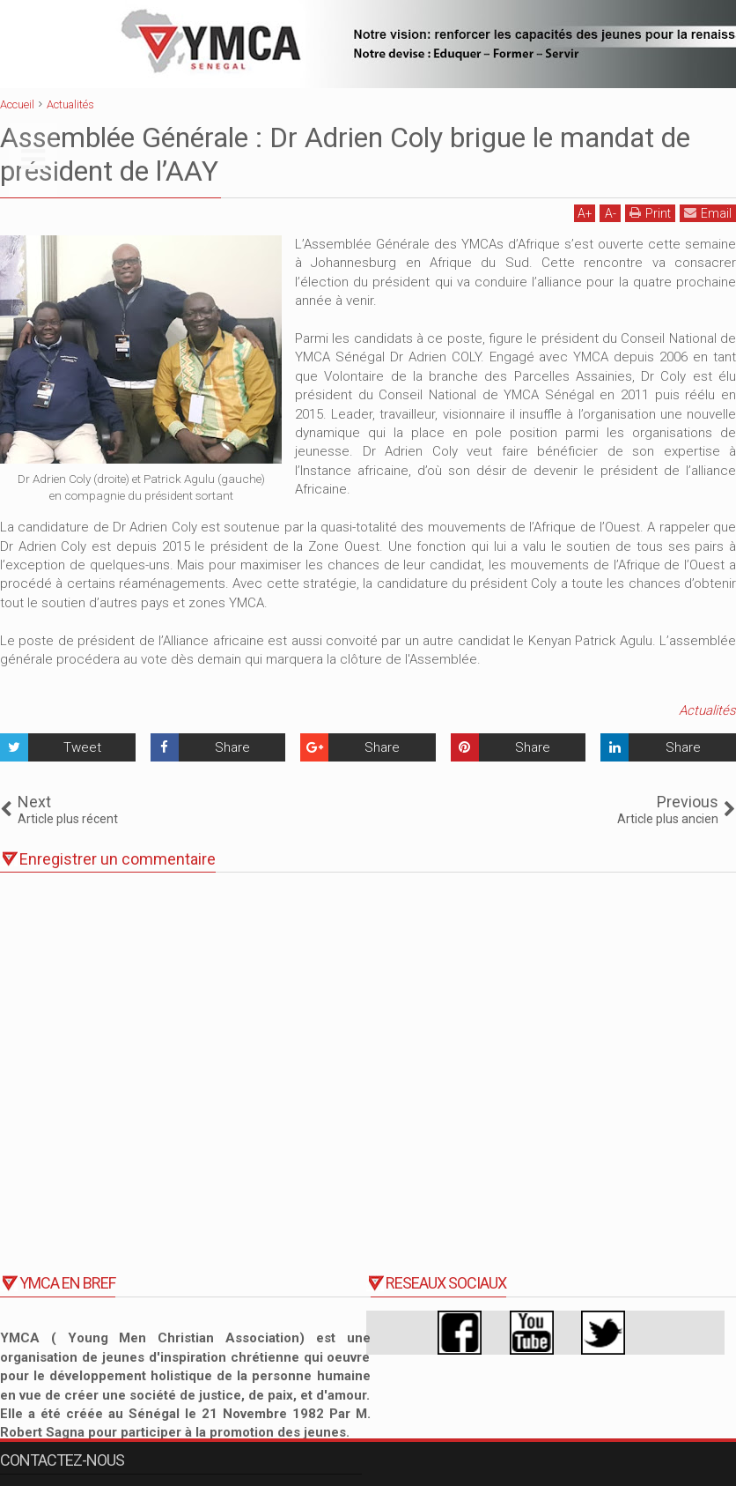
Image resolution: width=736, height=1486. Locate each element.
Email (708, 212)
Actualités (707, 710)
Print (650, 212)
